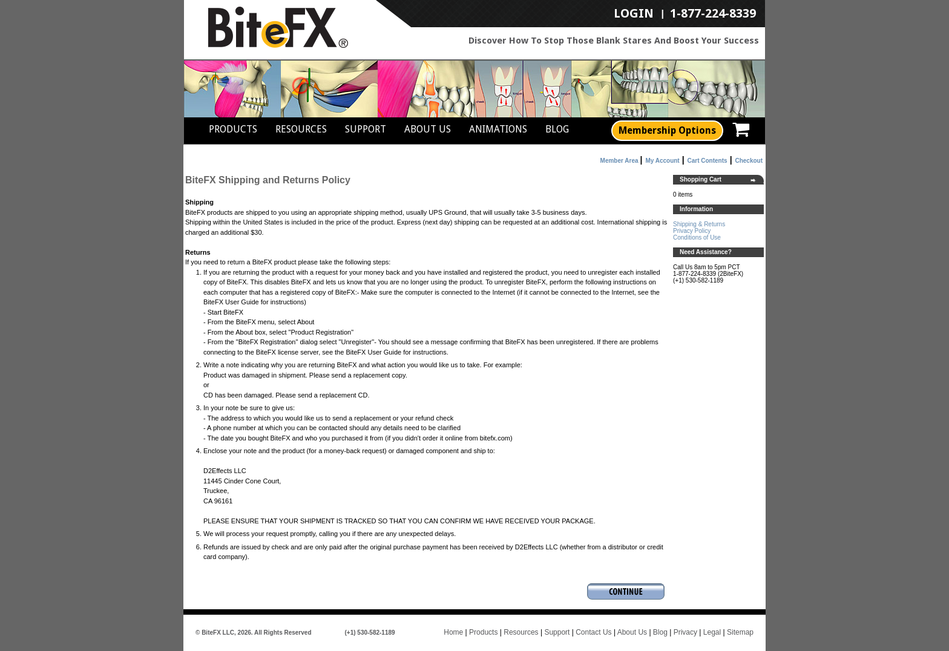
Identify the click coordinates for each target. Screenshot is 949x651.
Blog (557, 129)
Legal (712, 632)
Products (233, 129)
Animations (498, 129)
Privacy (685, 632)
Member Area (619, 160)
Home (453, 632)
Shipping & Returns (699, 224)
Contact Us (593, 632)
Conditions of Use (697, 237)
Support (365, 129)
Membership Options (667, 130)
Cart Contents (707, 160)
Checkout (749, 160)
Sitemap (740, 632)
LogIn (634, 14)
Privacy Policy (692, 230)
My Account (662, 160)
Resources (301, 129)
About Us (427, 129)
